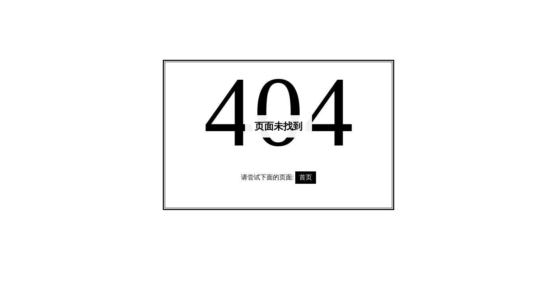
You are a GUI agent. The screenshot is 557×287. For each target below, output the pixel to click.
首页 (305, 177)
